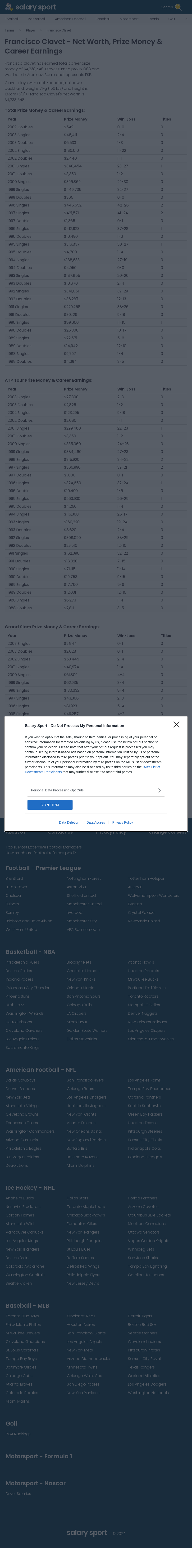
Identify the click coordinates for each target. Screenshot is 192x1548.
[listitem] (96, 790)
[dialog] (96, 774)
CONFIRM (50, 805)
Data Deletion (69, 822)
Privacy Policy (122, 822)
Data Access (96, 822)
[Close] (178, 726)
